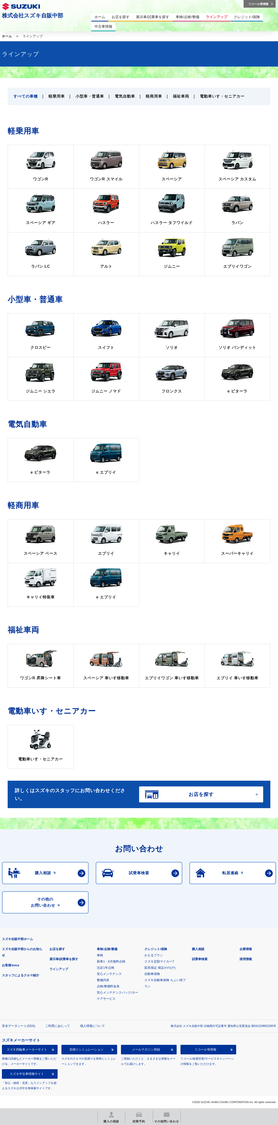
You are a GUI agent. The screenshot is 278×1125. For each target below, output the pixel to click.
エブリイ (106, 553)
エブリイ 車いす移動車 (237, 678)
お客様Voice (10, 965)
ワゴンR (40, 179)
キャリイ (172, 553)
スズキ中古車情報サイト (27, 1074)
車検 (100, 955)
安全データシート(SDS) (18, 1026)
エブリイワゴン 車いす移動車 (172, 678)
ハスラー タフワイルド (172, 223)
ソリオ (172, 347)
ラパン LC (40, 266)
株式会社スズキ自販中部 (32, 15)
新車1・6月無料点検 (111, 961)
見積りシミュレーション (86, 1049)
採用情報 (246, 959)
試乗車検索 (199, 959)
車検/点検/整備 (107, 949)
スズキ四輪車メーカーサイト (27, 1049)
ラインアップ (58, 969)
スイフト (106, 347)
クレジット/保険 (155, 949)
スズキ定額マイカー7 (159, 961)
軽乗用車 (57, 96)
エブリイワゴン (237, 266)
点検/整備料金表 (108, 986)
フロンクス (172, 391)
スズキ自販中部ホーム (17, 939)
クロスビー (40, 347)
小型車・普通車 (90, 96)
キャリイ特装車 (40, 597)
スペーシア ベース (40, 553)
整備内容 (103, 980)
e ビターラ (237, 391)
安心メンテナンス (109, 974)
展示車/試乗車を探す (63, 959)
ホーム (7, 36)
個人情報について (92, 1026)
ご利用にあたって (57, 1026)
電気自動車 (125, 96)
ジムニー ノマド (106, 391)
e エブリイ (106, 472)
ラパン (237, 223)
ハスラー (106, 223)
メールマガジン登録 (146, 1049)
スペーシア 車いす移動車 (106, 678)
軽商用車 (154, 96)
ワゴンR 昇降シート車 (40, 678)
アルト (106, 266)
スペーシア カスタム (237, 179)
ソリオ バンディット (237, 347)
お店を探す (57, 949)
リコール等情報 (205, 1049)
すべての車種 (25, 96)
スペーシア (172, 179)
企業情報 (246, 949)
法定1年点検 (105, 967)
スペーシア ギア (40, 223)
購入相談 (198, 949)
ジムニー (172, 266)
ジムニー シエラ (40, 391)
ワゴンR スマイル (106, 179)
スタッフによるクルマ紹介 (20, 975)
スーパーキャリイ (237, 553)
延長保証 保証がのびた (160, 967)
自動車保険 (152, 974)
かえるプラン (153, 955)
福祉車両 (181, 96)
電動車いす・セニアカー (222, 96)
